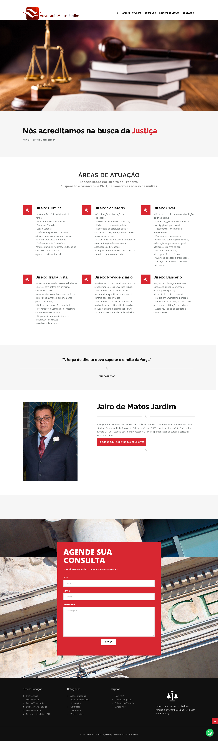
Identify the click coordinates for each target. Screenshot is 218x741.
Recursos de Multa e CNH (38, 714)
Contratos (75, 706)
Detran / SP (120, 706)
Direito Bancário (34, 710)
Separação (75, 703)
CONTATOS (188, 13)
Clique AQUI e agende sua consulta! (121, 442)
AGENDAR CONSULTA (169, 13)
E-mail (66, 590)
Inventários (75, 710)
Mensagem (69, 604)
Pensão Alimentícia (79, 699)
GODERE (134, 734)
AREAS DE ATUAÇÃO (132, 13)
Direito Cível (32, 695)
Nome (66, 577)
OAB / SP (119, 695)
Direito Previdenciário (36, 706)
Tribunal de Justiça (123, 699)
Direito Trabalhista (35, 703)
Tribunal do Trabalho (125, 703)
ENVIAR (108, 642)
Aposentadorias (78, 695)
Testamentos (77, 714)
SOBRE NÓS (150, 13)
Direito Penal (32, 699)
